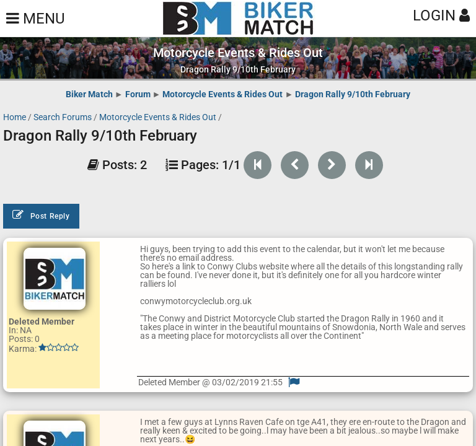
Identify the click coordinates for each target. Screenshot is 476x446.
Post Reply (41, 215)
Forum (138, 94)
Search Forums (62, 117)
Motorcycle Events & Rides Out (222, 94)
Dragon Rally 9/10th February (352, 94)
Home (14, 117)
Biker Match (89, 94)
